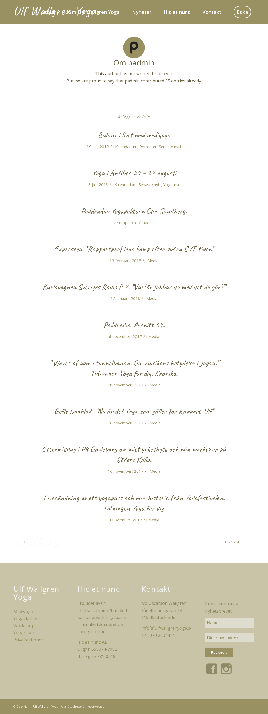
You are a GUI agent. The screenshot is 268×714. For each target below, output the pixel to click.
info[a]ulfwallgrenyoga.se (167, 628)
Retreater (148, 146)
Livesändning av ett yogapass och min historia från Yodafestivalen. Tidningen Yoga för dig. (134, 502)
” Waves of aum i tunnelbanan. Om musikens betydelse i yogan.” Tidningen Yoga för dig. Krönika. (134, 368)
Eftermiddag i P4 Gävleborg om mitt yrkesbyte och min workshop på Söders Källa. (134, 454)
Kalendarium (126, 146)
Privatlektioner (28, 640)
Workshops (25, 626)
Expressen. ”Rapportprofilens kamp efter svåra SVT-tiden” (134, 249)
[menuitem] (45, 12)
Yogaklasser (25, 619)
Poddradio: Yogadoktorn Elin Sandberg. (134, 211)
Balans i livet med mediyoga (134, 135)
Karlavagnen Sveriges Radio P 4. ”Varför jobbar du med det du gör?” (134, 287)
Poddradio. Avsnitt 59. (134, 324)
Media (149, 222)
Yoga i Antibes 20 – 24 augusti (134, 173)
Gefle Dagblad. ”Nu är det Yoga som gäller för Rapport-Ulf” (134, 411)
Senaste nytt (170, 146)
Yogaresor (172, 184)
